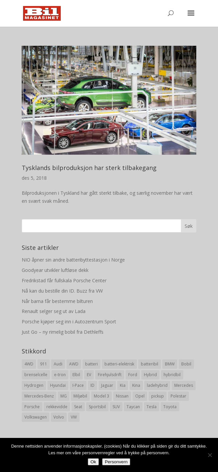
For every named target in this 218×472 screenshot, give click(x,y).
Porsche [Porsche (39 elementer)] (32, 407)
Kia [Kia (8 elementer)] (123, 385)
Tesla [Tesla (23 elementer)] (152, 407)
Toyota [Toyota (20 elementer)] (170, 407)
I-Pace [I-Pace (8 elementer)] (78, 385)
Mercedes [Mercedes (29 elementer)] (183, 385)
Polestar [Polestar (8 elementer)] (178, 396)
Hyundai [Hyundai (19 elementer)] (58, 385)
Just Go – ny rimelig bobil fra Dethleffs (62, 332)
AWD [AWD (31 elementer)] (73, 364)
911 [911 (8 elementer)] (43, 364)
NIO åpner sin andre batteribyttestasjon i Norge (73, 260)
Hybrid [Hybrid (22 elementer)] (150, 374)
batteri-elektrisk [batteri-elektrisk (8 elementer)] (119, 364)
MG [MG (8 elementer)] (63, 396)
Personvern (116, 461)
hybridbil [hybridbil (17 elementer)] (172, 374)
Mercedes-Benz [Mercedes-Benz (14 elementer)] (39, 396)
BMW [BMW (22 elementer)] (170, 364)
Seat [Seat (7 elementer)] (78, 407)
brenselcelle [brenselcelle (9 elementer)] (35, 374)
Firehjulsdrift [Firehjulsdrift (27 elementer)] (110, 374)
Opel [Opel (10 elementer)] (140, 396)
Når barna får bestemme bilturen (57, 301)
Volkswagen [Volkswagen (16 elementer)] (35, 417)
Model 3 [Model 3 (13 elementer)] (101, 396)
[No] (209, 455)
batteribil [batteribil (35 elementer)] (149, 364)
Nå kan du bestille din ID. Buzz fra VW (62, 291)
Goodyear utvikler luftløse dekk (55, 270)
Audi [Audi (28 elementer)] (58, 364)
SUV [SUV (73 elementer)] (116, 407)
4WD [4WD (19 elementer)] (28, 364)
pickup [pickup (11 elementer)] (157, 396)
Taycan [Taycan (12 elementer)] (133, 407)
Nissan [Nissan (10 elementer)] (122, 396)
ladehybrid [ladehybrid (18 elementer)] (157, 385)
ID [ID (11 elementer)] (92, 385)
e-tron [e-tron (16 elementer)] (60, 374)
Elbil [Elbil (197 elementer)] (76, 374)
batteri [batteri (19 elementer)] (91, 364)
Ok (93, 461)
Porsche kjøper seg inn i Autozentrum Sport (69, 321)
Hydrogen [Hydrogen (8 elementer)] (33, 385)
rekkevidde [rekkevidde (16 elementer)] (56, 407)
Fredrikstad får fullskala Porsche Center (64, 280)
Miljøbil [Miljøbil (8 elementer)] (80, 396)
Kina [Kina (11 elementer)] (136, 385)
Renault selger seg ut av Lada (53, 311)
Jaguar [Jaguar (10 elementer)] (107, 385)
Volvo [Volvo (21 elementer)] (58, 417)
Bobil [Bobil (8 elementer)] (186, 364)
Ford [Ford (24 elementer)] (132, 374)
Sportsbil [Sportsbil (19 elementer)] (97, 407)
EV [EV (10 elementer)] (89, 374)
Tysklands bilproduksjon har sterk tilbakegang (89, 168)
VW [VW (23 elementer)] (74, 417)
